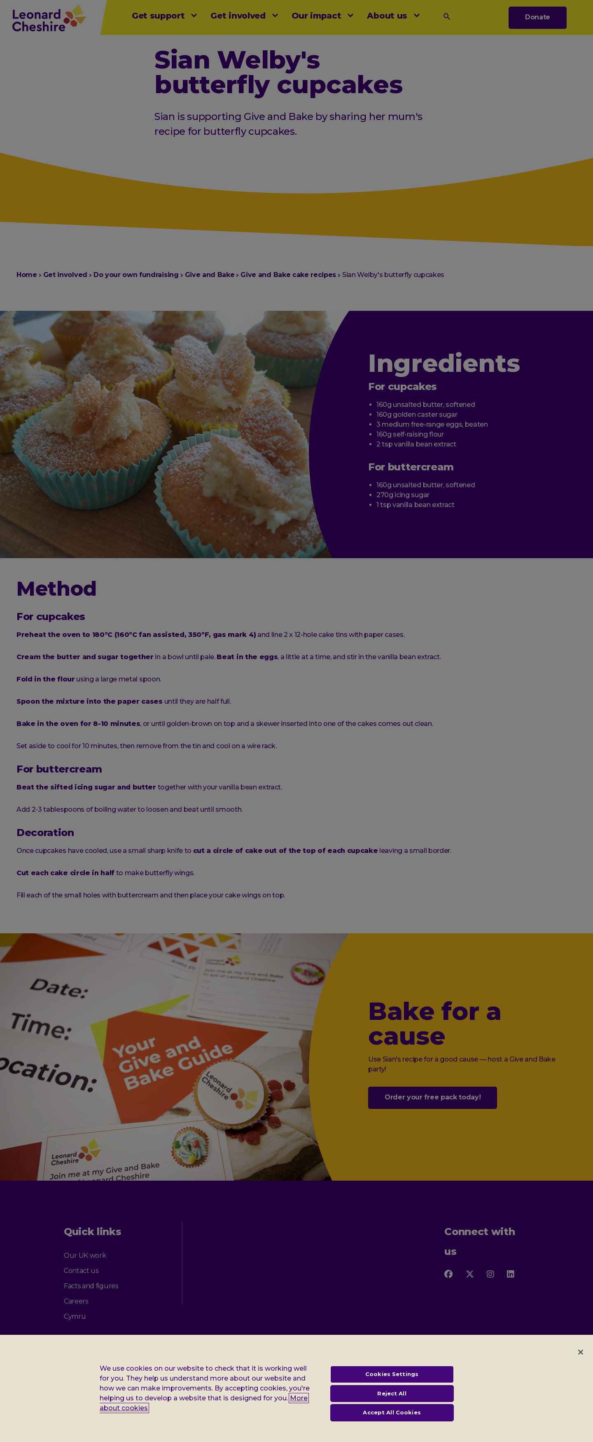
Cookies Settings (391, 1381)
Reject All (391, 1400)
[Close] (581, 1359)
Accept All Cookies (391, 1420)
